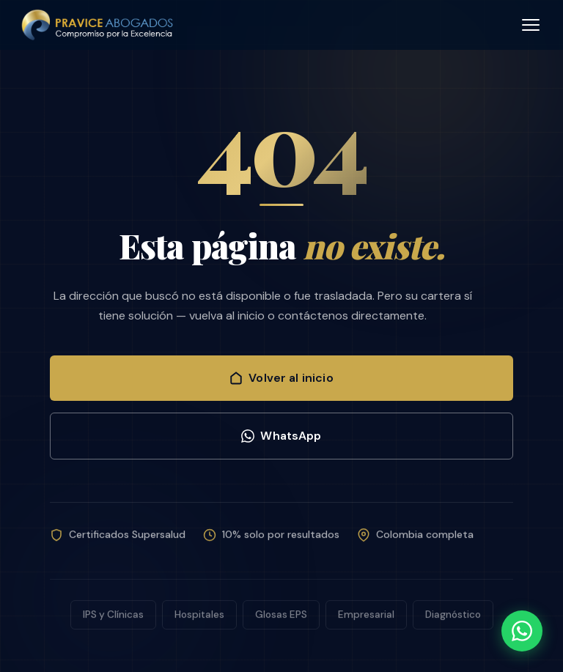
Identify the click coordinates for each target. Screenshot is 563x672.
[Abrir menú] (530, 25)
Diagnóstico (453, 618)
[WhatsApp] (521, 630)
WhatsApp (281, 435)
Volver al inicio (281, 377)
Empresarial (366, 618)
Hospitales (199, 618)
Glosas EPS (281, 618)
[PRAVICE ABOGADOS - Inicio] (99, 25)
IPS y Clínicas (113, 618)
